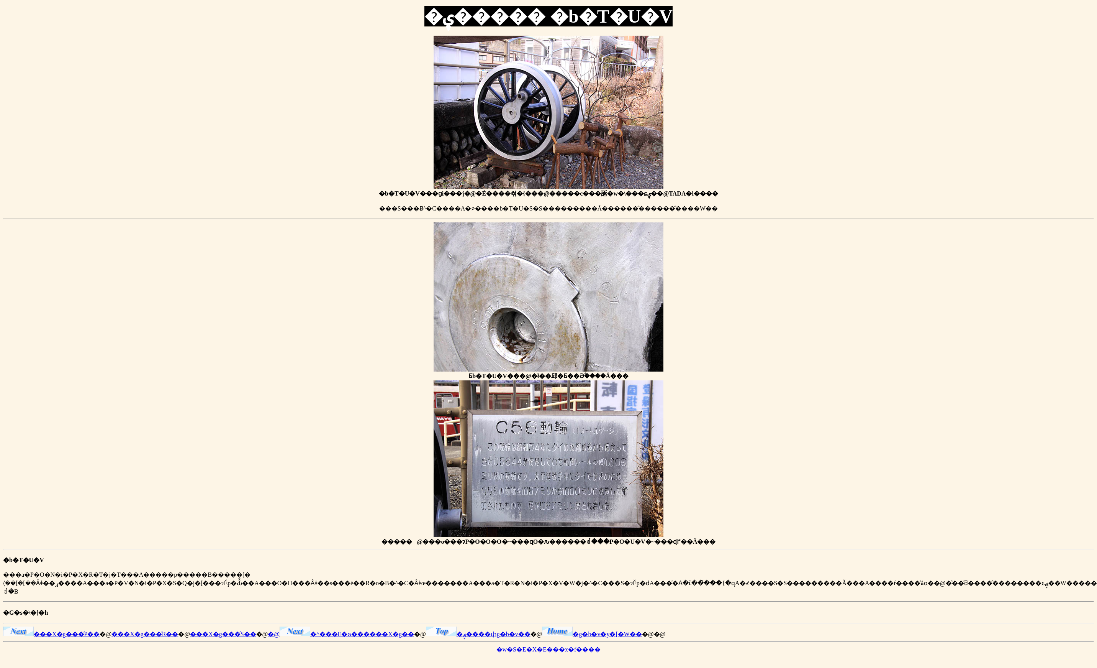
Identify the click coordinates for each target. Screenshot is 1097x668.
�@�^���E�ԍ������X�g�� (341, 634)
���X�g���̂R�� (144, 634)
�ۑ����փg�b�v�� (478, 634)
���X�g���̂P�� (51, 634)
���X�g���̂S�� (223, 634)
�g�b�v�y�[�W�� (592, 634)
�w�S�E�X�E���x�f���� (548, 649)
